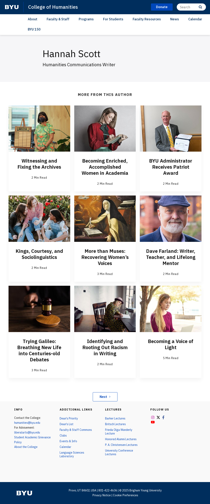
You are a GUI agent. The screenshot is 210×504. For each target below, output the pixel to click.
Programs (86, 19)
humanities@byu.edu (27, 423)
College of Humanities (53, 7)
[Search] (191, 7)
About (32, 19)
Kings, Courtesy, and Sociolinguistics (39, 254)
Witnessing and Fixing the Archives (39, 164)
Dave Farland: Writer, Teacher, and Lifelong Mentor (170, 257)
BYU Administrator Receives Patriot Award (170, 167)
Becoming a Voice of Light (170, 344)
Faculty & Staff (58, 19)
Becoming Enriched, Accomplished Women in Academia (105, 167)
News (174, 19)
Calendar (195, 19)
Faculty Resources (147, 19)
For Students (113, 19)
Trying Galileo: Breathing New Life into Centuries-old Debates (39, 350)
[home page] (12, 7)
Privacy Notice (101, 495)
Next (105, 397)
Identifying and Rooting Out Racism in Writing (105, 347)
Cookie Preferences (125, 495)
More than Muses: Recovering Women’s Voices (105, 257)
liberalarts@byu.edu (27, 432)
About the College (26, 447)
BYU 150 (34, 29)
